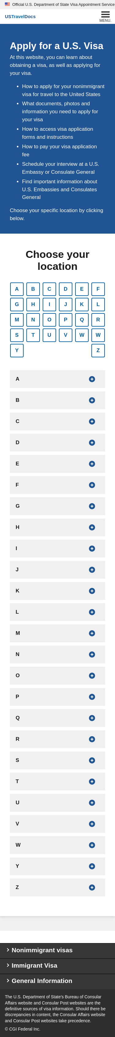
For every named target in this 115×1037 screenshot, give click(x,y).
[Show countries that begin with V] (57, 824)
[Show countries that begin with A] (57, 379)
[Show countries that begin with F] (57, 485)
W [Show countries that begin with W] (81, 335)
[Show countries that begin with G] (57, 506)
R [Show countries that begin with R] (98, 320)
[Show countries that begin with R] (57, 739)
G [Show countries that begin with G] (17, 304)
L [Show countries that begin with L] (98, 304)
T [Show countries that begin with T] (33, 335)
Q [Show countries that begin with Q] (82, 320)
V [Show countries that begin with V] (65, 335)
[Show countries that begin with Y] (57, 866)
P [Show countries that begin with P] (65, 320)
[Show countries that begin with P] (57, 697)
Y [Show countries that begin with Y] (16, 350)
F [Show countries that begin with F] (98, 289)
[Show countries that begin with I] (57, 548)
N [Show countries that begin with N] (33, 320)
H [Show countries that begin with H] (33, 304)
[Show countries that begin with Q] (57, 718)
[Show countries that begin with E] (57, 464)
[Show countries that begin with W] (57, 845)
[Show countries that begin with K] (57, 591)
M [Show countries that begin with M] (17, 320)
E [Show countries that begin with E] (81, 289)
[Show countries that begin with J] (57, 570)
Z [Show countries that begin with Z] (98, 350)
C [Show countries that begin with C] (49, 289)
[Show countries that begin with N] (57, 654)
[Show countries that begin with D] (57, 443)
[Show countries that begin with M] (57, 633)
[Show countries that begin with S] (57, 760)
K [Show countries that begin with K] (82, 304)
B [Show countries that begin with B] (33, 289)
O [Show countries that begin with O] (49, 320)
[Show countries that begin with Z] (57, 887)
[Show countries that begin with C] (57, 421)
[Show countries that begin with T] (57, 781)
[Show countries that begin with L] (57, 612)
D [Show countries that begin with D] (65, 289)
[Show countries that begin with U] (57, 803)
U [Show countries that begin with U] (49, 335)
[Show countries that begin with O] (57, 676)
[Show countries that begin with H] (57, 527)
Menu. (105, 16)
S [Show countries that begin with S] (16, 335)
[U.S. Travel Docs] (20, 16)
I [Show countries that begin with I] (49, 304)
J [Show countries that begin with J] (65, 304)
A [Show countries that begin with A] (17, 289)
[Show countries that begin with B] (57, 400)
